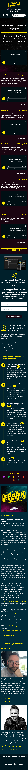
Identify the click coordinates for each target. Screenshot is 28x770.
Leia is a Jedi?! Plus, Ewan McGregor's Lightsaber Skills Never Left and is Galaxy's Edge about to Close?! (14, 115)
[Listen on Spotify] (9, 477)
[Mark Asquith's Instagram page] (13, 746)
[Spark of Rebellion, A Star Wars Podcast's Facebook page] (3, 15)
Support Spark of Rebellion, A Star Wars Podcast (13, 357)
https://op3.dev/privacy (13, 626)
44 (10, 250)
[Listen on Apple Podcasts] (4, 477)
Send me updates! (14, 316)
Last (25, 250)
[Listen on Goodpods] (13, 477)
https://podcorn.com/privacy (11, 630)
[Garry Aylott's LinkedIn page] (10, 699)
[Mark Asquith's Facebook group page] (6, 746)
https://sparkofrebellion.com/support (13, 602)
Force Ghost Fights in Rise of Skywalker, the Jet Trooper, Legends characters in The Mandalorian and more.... (13, 150)
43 (7, 250)
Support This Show (8, 635)
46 (17, 250)
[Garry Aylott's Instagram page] (6, 699)
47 (21, 250)
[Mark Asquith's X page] (10, 746)
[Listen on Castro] (18, 480)
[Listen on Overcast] (14, 480)
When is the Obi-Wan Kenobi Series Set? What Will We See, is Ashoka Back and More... (13, 219)
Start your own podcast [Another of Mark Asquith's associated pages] (9, 749)
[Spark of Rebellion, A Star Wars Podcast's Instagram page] (9, 15)
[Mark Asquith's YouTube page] (21, 746)
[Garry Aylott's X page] (3, 699)
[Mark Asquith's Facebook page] (2, 746)
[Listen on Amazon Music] (18, 477)
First (3, 250)
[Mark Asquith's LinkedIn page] (17, 746)
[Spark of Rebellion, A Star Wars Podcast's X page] (6, 15)
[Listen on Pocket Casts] (24, 477)
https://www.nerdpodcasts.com (12, 614)
